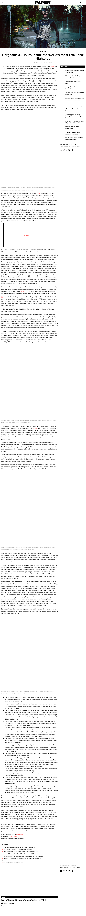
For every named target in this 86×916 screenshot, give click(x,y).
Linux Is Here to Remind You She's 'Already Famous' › (18, 849)
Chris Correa (13, 836)
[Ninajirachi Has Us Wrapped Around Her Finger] (62, 77)
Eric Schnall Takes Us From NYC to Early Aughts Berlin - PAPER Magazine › (23, 856)
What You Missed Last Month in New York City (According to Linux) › (21, 851)
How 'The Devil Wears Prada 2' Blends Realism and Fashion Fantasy (74, 108)
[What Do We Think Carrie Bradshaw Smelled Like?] (62, 133)
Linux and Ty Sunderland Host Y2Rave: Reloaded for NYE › (19, 854)
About (61, 146)
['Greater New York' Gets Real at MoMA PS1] (62, 94)
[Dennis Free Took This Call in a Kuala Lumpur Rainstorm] (62, 99)
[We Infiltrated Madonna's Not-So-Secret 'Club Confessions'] (29, 882)
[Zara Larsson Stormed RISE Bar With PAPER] (62, 71)
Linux (38, 193)
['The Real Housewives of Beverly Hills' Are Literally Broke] (62, 115)
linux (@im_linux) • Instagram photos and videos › (14, 862)
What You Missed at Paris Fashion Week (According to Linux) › (20, 847)
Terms (78, 146)
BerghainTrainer (25, 291)
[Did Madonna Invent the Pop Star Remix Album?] (62, 139)
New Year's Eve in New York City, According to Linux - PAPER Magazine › (23, 858)
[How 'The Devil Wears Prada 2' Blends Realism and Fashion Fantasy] (62, 108)
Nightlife (43, 51)
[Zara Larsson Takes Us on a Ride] (62, 83)
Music (3, 897)
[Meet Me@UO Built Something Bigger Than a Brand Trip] (62, 122)
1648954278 (26, 235)
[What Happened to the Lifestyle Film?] (62, 128)
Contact (66, 146)
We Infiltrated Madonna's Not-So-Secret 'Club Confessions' (23, 901)
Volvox (35, 428)
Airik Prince (19, 834)
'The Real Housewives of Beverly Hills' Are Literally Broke (73, 116)
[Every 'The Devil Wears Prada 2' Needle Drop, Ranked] (62, 88)
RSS (70, 146)
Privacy (74, 146)
